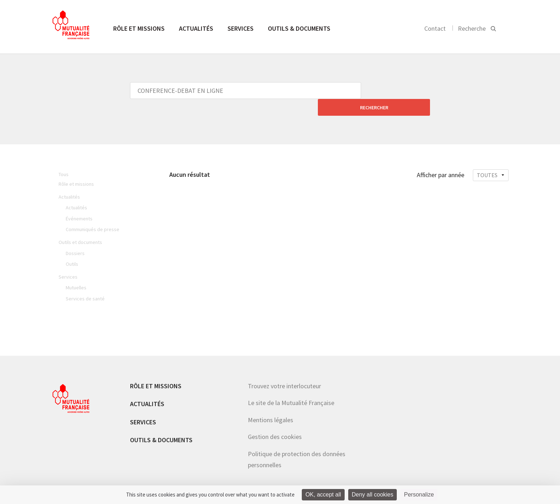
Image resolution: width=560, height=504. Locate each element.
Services (241, 28)
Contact (435, 28)
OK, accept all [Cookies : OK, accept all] (323, 494)
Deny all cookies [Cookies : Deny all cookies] (373, 494)
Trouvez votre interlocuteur (284, 369)
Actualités (196, 28)
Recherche (472, 28)
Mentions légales (270, 403)
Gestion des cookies (275, 420)
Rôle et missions (139, 28)
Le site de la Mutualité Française (291, 386)
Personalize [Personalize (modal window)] (419, 494)
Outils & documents (299, 28)
